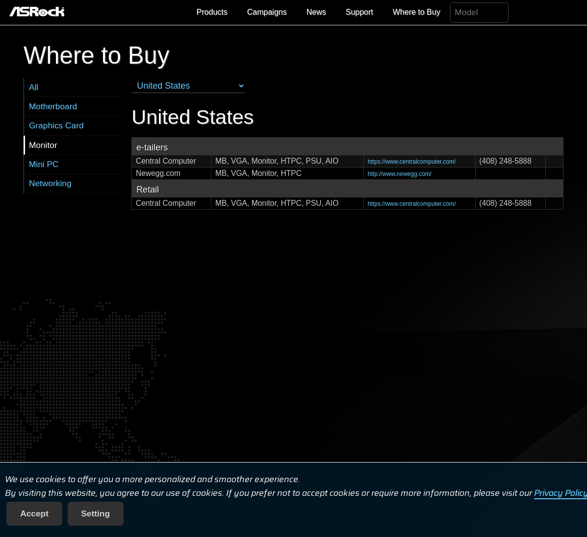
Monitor (43, 145)
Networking (50, 183)
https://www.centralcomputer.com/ (412, 161)
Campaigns (267, 12)
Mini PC (44, 164)
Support (359, 12)
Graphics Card (56, 125)
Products (212, 12)
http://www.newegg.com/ (400, 174)
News (316, 12)
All (33, 87)
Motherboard (53, 106)
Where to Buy (416, 12)
